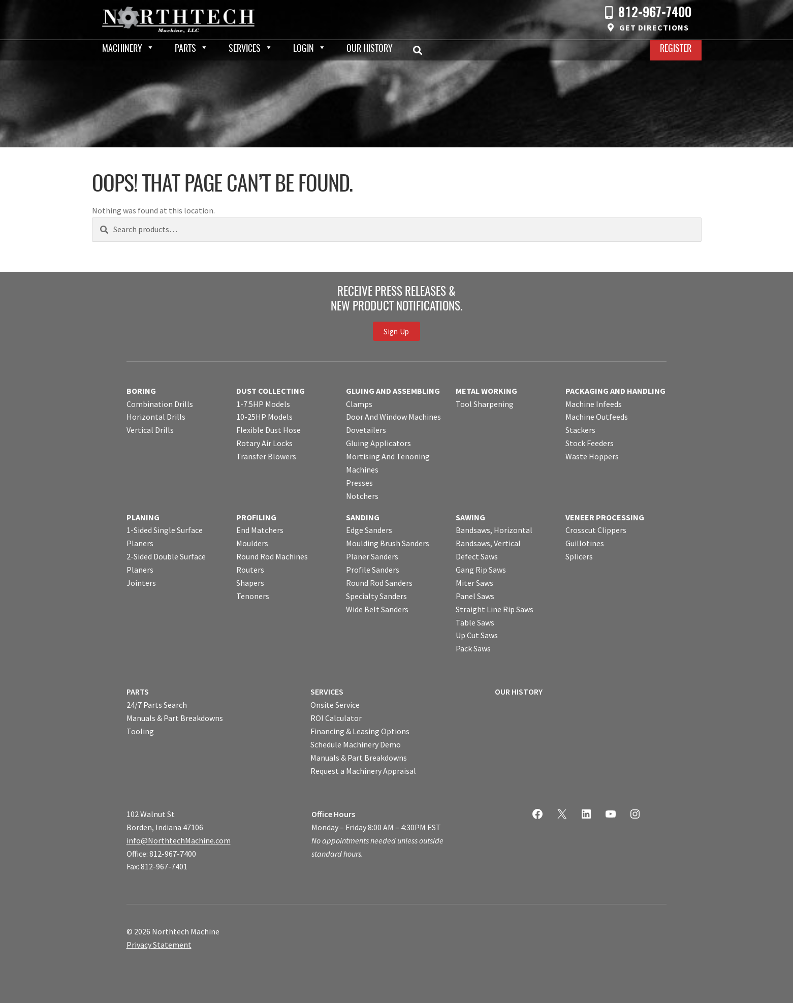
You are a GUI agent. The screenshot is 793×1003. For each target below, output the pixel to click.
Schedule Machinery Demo (355, 744)
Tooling (140, 731)
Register (675, 49)
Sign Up (396, 331)
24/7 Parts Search (156, 705)
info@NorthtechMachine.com (178, 840)
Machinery (122, 49)
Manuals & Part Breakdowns (174, 718)
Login (303, 49)
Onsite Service (335, 705)
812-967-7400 (654, 13)
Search (420, 50)
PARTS (137, 691)
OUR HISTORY (519, 691)
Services (245, 49)
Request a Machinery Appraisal (363, 771)
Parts (185, 49)
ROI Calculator (336, 718)
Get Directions (654, 27)
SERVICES (326, 691)
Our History (369, 49)
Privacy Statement (159, 944)
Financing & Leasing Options (359, 731)
